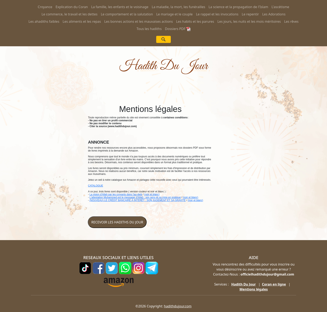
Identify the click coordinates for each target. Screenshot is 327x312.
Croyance (45, 7)
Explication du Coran (72, 7)
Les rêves (291, 21)
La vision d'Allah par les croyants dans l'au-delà (115, 194)
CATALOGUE (95, 185)
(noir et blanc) (151, 194)
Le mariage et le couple (174, 14)
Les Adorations (273, 14)
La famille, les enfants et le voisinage (119, 7)
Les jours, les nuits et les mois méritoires (249, 21)
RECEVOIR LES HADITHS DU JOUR (117, 222)
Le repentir (250, 14)
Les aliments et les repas (82, 21)
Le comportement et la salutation (127, 14)
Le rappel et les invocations (217, 14)
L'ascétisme (280, 7)
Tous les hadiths (149, 28)
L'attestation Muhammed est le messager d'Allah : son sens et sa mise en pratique (135, 197)
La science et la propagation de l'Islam (238, 7)
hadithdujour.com (178, 306)
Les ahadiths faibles (44, 21)
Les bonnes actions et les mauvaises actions (138, 21)
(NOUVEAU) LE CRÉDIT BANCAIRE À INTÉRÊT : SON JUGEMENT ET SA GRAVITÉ (137, 200)
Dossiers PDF (177, 28)
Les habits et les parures (195, 21)
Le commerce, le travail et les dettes (69, 14)
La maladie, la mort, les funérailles (178, 7)
